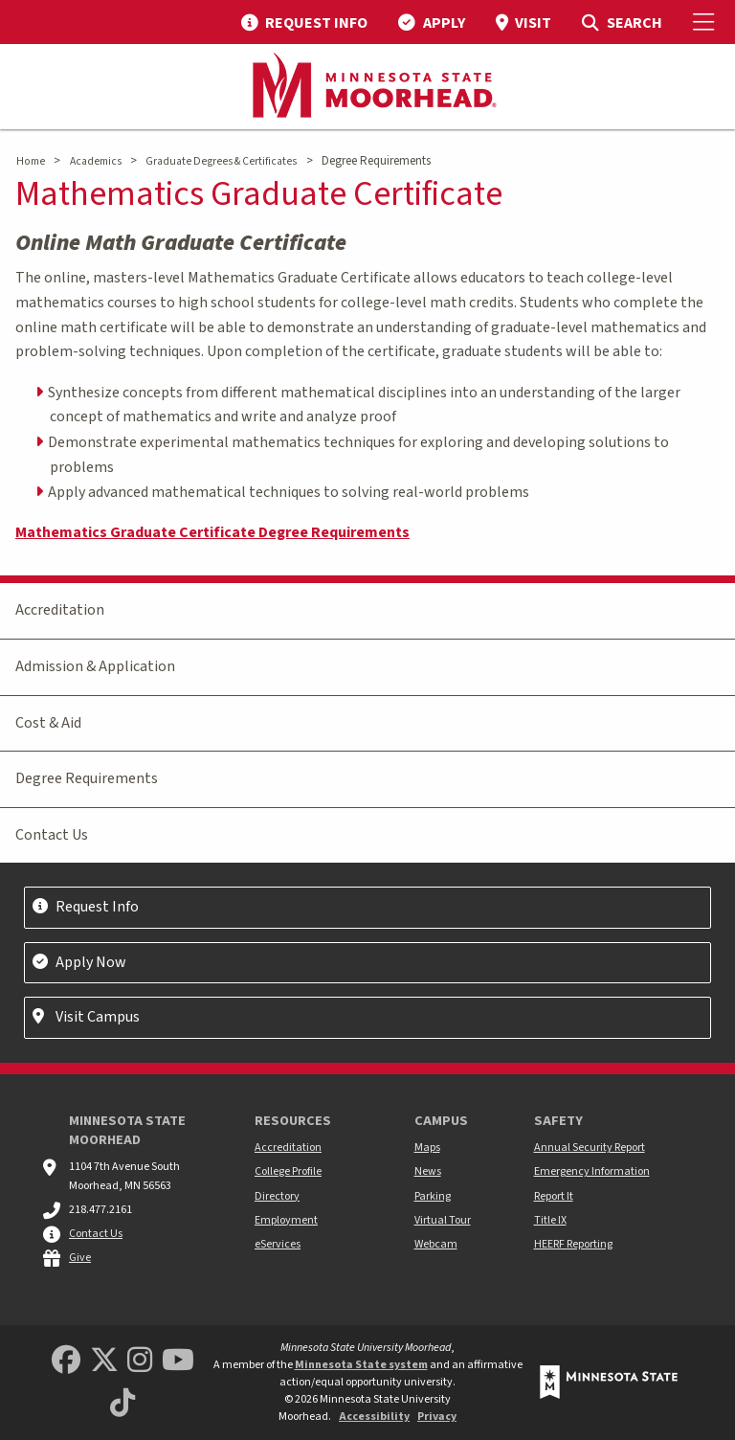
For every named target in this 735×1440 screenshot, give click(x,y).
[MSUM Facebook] (66, 1361)
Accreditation (59, 609)
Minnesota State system (361, 1365)
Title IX (550, 1220)
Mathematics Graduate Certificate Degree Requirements (212, 532)
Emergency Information (592, 1171)
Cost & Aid (48, 722)
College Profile (288, 1171)
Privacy (437, 1416)
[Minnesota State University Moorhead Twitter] (104, 1361)
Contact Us (51, 834)
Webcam (435, 1244)
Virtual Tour (442, 1220)
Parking (432, 1196)
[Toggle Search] (622, 22)
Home (30, 161)
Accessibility (374, 1416)
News (427, 1171)
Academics (96, 161)
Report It (553, 1196)
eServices (278, 1244)
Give (80, 1257)
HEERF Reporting (573, 1244)
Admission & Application (95, 666)
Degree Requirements (86, 778)
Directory (277, 1196)
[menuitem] (304, 22)
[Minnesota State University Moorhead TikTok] (122, 1404)
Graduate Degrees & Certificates (221, 161)
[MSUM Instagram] (139, 1361)
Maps (427, 1147)
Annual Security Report (589, 1147)
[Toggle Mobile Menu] (706, 22)
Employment (286, 1220)
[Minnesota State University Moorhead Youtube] (178, 1361)
